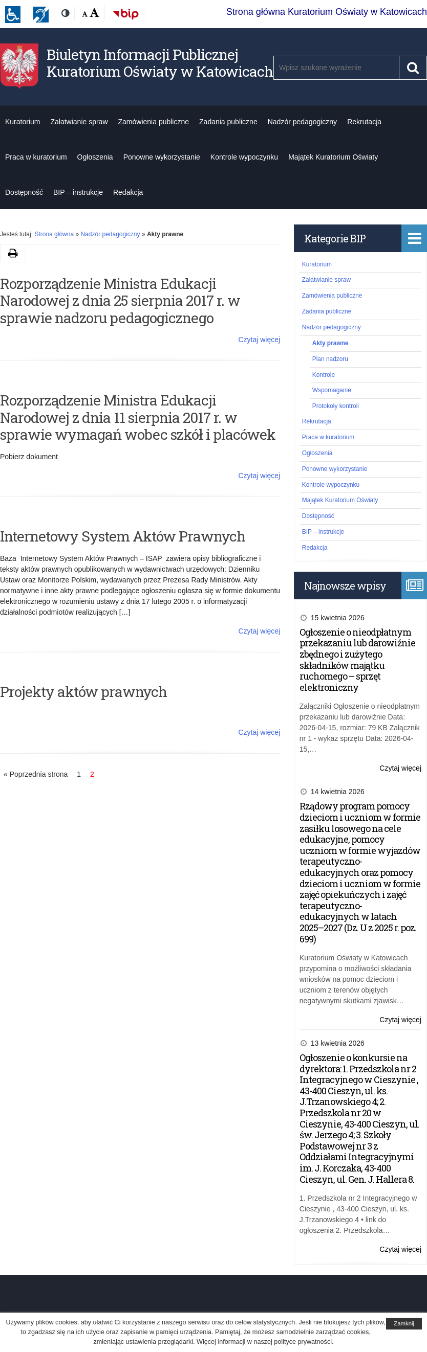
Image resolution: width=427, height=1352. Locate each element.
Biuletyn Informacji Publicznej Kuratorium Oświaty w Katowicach (160, 63)
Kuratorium (22, 122)
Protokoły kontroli (335, 406)
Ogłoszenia (95, 157)
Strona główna (54, 234)
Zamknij (404, 1323)
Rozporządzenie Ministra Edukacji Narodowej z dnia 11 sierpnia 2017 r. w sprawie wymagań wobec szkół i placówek (137, 417)
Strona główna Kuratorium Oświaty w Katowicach (326, 12)
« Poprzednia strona (36, 774)
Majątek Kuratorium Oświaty (333, 157)
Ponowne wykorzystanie (161, 157)
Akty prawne (330, 343)
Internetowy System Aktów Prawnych (122, 536)
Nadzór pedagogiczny (302, 122)
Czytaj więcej (259, 339)
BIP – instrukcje (78, 192)
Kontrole (323, 374)
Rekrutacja (364, 122)
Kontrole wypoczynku (244, 157)
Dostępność (24, 192)
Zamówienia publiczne (153, 122)
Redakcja (128, 192)
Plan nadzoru (330, 359)
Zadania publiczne (228, 122)
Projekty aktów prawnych (83, 691)
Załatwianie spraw (79, 122)
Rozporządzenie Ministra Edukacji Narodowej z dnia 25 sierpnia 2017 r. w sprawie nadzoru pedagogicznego (120, 300)
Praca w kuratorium (36, 157)
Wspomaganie (331, 390)
